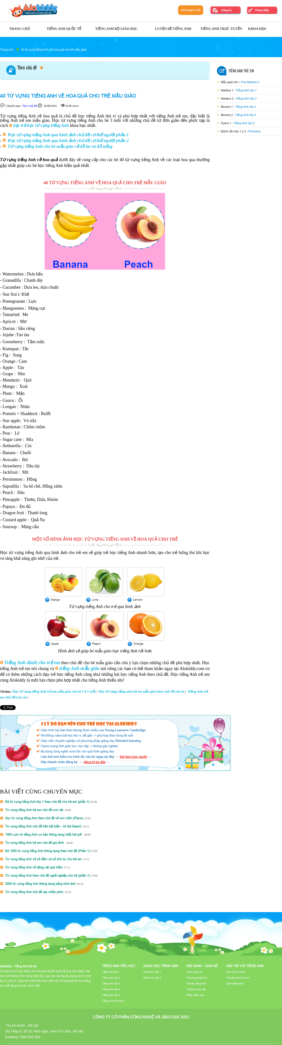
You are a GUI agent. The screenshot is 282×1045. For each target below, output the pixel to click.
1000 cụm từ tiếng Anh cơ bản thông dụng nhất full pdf (44, 834)
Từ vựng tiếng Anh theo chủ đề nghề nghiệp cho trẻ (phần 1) (47, 875)
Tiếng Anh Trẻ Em (241, 71)
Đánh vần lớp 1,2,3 (234, 131)
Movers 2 (227, 115)
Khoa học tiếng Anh (160, 966)
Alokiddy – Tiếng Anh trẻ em (18, 966)
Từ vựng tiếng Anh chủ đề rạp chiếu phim (34, 892)
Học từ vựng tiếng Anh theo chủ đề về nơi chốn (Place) (44, 818)
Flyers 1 (226, 123)
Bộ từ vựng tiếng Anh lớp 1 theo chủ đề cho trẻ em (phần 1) (47, 802)
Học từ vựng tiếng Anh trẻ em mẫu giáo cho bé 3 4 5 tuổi (53, 691)
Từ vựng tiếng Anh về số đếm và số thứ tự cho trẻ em (43, 859)
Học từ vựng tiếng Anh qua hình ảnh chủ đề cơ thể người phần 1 (68, 134)
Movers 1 (227, 107)
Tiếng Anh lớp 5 (244, 123)
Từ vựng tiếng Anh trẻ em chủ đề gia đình (35, 843)
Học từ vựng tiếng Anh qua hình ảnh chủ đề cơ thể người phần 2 (68, 140)
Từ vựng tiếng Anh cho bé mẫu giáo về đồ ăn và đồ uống (60, 146)
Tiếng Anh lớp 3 (245, 107)
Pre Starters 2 (250, 82)
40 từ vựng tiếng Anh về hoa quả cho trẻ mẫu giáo (54, 49)
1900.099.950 (29, 1037)
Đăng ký (226, 10)
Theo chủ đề (30, 68)
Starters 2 (227, 98)
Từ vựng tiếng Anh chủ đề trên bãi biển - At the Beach (43, 826)
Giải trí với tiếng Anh (244, 966)
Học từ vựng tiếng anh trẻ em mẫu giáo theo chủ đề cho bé (141, 691)
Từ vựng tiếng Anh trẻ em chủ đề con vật (34, 810)
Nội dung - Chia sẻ (202, 966)
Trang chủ (6, 49)
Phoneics (254, 131)
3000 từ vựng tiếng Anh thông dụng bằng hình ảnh (40, 884)
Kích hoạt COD (191, 10)
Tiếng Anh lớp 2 (246, 98)
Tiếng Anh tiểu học (118, 966)
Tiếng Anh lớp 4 (245, 115)
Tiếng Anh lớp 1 (246, 90)
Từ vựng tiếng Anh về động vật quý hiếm (34, 867)
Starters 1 (227, 90)
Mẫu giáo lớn (230, 82)
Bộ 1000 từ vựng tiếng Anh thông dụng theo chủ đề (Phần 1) (47, 851)
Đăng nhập (262, 10)
